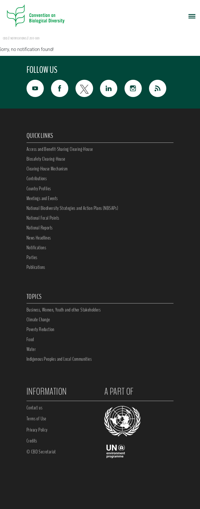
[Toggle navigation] (191, 16)
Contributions (37, 178)
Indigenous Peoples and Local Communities (59, 359)
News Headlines (39, 237)
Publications (36, 267)
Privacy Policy (37, 429)
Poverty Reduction (40, 329)
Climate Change (38, 319)
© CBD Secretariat (41, 451)
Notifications (36, 247)
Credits (32, 440)
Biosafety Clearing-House (46, 158)
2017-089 (34, 38)
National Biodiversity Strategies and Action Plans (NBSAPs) (72, 208)
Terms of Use (36, 418)
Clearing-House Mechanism (47, 168)
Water (31, 349)
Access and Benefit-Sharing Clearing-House (60, 149)
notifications (18, 38)
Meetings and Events (42, 198)
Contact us (34, 407)
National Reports (39, 227)
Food (30, 339)
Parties (32, 257)
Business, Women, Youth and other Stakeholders (64, 309)
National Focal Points (43, 217)
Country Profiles (39, 188)
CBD (5, 38)
